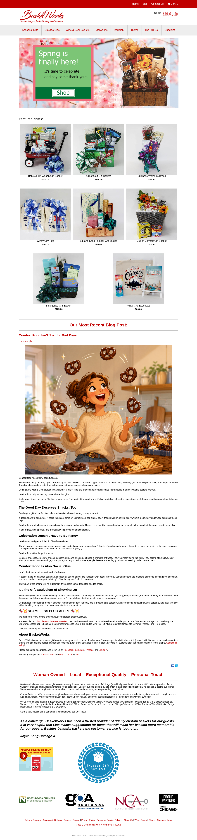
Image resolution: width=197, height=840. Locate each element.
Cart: (172, 3)
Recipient (119, 30)
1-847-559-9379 (170, 15)
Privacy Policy (88, 820)
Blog (144, 3)
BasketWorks (49, 654)
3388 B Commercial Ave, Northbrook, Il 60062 (98, 824)
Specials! (170, 30)
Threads (89, 650)
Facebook (68, 650)
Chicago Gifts (52, 30)
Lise (78, 654)
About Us (128, 820)
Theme (134, 30)
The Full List (151, 30)
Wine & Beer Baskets (78, 30)
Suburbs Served (71, 820)
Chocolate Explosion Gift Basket (51, 621)
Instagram (79, 650)
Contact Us (157, 3)
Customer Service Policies (109, 820)
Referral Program (33, 820)
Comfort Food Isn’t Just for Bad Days (48, 335)
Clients (152, 820)
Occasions (102, 30)
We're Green (141, 820)
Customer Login (164, 820)
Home (135, 3)
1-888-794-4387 (170, 13)
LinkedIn (103, 650)
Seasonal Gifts (30, 30)
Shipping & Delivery (52, 820)
